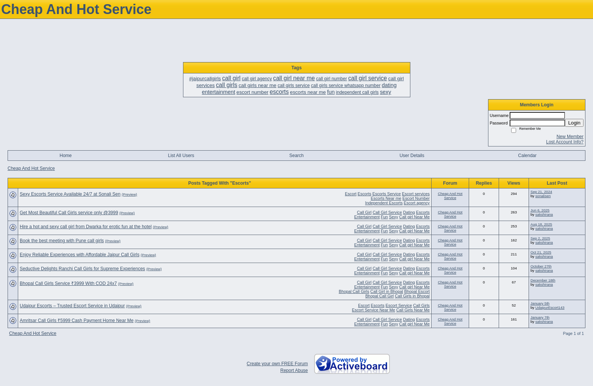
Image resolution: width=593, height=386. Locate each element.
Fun (384, 217)
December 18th (542, 280)
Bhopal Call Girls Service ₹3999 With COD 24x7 (68, 283)
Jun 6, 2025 (539, 210)
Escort (351, 193)
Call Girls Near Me (413, 310)
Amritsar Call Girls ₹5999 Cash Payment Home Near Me (76, 320)
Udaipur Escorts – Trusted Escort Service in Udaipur (72, 305)
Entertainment (367, 217)
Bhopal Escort (417, 291)
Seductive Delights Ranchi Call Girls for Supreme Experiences (82, 268)
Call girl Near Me (414, 217)
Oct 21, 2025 (540, 252)
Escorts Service (386, 193)
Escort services (416, 193)
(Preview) (129, 194)
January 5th (539, 303)
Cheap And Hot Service (31, 168)
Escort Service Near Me (373, 310)
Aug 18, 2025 (541, 224)
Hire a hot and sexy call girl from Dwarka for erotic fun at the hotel (86, 226)
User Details (411, 155)
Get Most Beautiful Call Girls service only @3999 (69, 212)
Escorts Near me (386, 198)
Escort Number (416, 198)
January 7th (539, 317)
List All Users (181, 155)
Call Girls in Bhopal (412, 296)
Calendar (527, 155)
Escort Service (399, 305)
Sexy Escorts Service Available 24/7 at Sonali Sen (70, 194)
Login (574, 123)
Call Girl (364, 212)
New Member (570, 136)
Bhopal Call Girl (379, 296)
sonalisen (543, 196)
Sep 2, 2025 (540, 238)
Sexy (393, 217)
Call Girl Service (387, 212)
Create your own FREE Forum (277, 363)
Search (296, 155)
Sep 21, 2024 (541, 192)
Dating (409, 212)
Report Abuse (294, 370)
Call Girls (421, 305)
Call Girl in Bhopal (386, 291)
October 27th (540, 266)
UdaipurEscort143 (550, 307)
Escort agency (417, 203)
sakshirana (544, 214)
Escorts (364, 193)
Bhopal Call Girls (354, 291)
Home (65, 155)
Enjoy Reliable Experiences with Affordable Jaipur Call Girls (79, 254)
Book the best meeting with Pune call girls (62, 240)
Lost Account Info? (565, 142)
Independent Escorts (384, 203)
